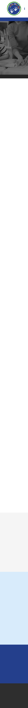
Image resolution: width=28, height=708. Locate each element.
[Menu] (24, 8)
